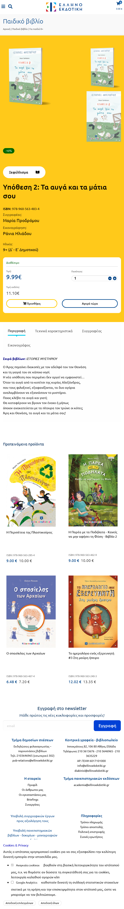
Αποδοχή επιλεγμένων (19, 903)
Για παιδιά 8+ (36, 28)
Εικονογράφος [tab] (19, 345)
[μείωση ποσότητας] (110, 278)
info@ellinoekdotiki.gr (91, 765)
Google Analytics (26, 882)
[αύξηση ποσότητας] (114, 278)
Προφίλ (32, 785)
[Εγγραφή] (62, 725)
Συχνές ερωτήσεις (91, 836)
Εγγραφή (107, 725)
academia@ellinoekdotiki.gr (91, 785)
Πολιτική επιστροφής (91, 831)
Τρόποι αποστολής (91, 827)
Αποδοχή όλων (50, 903)
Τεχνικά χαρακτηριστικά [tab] (54, 331)
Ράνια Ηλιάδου (17, 233)
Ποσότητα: (77, 271)
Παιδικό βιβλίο (20, 28)
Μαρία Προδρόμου (21, 220)
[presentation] (16, 331)
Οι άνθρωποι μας (32, 789)
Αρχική (6, 28)
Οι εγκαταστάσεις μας (32, 794)
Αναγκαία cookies (27, 865)
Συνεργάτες (32, 804)
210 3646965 (104, 751)
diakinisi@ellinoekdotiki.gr (91, 770)
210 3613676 (86, 751)
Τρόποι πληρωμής (91, 822)
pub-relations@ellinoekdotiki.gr (32, 760)
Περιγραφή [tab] (16, 330)
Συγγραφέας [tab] (92, 331)
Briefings (32, 799)
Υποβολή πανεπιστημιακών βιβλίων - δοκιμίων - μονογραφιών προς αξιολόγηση (32, 835)
